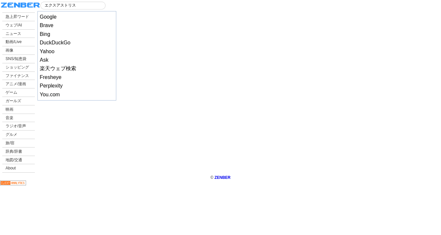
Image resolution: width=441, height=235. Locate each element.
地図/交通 (14, 160)
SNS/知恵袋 (16, 58)
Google (48, 17)
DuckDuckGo (55, 42)
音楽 (9, 118)
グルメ (11, 134)
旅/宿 (10, 143)
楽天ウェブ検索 (58, 68)
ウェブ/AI (14, 25)
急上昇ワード (17, 16)
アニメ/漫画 (16, 84)
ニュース (13, 33)
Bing (45, 34)
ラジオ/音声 (16, 126)
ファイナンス (17, 75)
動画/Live (13, 41)
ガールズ (13, 101)
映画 (9, 109)
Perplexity (51, 85)
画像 (9, 50)
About (11, 168)
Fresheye (51, 77)
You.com (50, 94)
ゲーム (11, 92)
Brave (46, 25)
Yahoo (47, 51)
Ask (44, 60)
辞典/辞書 (14, 151)
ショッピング (17, 67)
